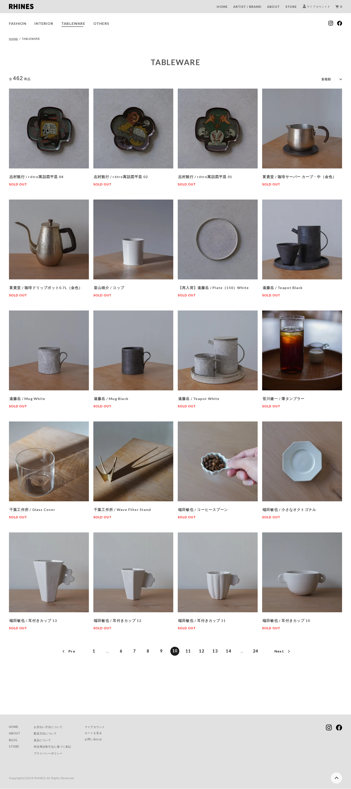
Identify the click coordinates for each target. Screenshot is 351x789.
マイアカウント (104, 726)
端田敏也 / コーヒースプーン (203, 508)
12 (201, 650)
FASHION (17, 23)
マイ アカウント (317, 6)
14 (228, 650)
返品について (45, 740)
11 (188, 650)
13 (215, 650)
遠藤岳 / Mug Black (111, 398)
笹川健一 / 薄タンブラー (284, 398)
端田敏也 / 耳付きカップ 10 (286, 619)
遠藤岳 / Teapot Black (283, 287)
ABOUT (273, 7)
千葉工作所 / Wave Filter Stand (122, 508)
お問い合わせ (102, 739)
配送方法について (48, 733)
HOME (222, 7)
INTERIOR (43, 23)
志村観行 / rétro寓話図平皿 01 (205, 176)
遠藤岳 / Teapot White (199, 398)
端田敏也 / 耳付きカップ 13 (33, 619)
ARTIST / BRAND (247, 7)
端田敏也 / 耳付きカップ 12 (117, 619)
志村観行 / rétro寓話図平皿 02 (121, 176)
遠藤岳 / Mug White (27, 398)
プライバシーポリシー (52, 753)
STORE (291, 7)
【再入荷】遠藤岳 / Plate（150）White (213, 287)
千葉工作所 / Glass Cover (32, 508)
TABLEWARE (73, 23)
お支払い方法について (52, 726)
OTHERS (101, 23)
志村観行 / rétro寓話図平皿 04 (36, 176)
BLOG (13, 740)
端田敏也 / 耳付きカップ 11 (202, 619)
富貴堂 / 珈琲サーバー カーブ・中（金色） (299, 176)
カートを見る (102, 733)
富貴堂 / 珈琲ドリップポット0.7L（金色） (46, 287)
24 (255, 650)
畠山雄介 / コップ (109, 287)
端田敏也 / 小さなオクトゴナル (289, 508)
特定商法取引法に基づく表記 (57, 747)
